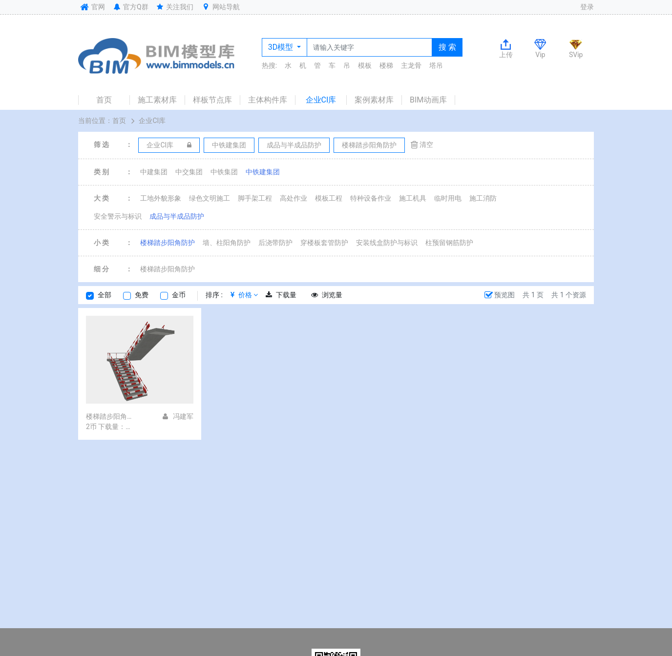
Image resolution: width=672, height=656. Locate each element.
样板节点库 (212, 99)
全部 (104, 295)
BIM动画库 (428, 99)
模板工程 (328, 198)
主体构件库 (267, 99)
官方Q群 (130, 7)
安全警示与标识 (118, 216)
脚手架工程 (255, 198)
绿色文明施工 (209, 198)
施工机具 (412, 198)
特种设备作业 (370, 198)
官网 (91, 7)
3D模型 (281, 47)
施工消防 (483, 198)
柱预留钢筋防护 (449, 242)
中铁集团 (224, 172)
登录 (587, 7)
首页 (104, 99)
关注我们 (174, 7)
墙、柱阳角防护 (227, 242)
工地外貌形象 (160, 198)
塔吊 (436, 65)
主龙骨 (411, 65)
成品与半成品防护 (176, 216)
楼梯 (386, 65)
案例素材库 (374, 99)
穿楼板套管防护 (324, 242)
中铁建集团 (263, 172)
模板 (365, 65)
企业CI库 (321, 99)
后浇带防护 (275, 242)
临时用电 (448, 198)
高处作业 (293, 198)
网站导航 (220, 7)
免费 (141, 295)
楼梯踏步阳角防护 (167, 242)
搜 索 (447, 47)
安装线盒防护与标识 (387, 242)
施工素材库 (157, 99)
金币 (179, 295)
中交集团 (189, 172)
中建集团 (154, 172)
